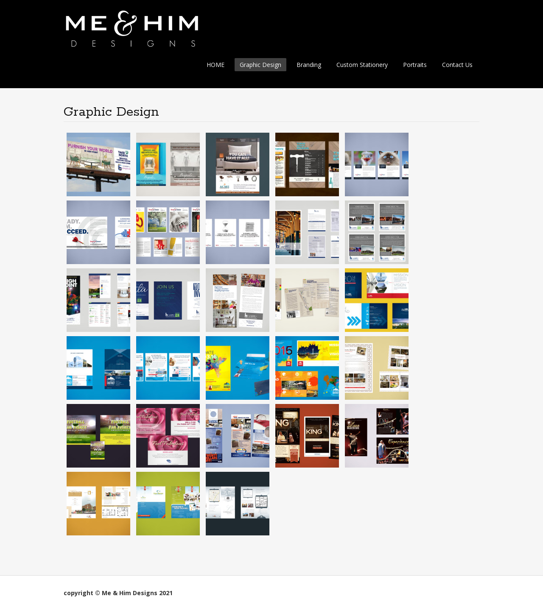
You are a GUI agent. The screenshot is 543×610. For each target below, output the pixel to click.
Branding (309, 65)
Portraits (415, 65)
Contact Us (457, 65)
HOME (215, 65)
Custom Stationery (362, 65)
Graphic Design (260, 65)
